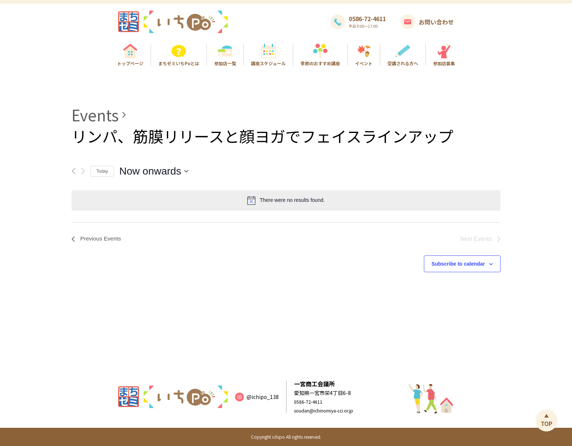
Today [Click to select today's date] (102, 171)
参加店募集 (444, 63)
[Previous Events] (74, 171)
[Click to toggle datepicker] (153, 171)
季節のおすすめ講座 (320, 63)
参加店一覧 (225, 63)
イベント (363, 63)
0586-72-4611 (311, 401)
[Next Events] (83, 171)
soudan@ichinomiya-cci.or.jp (329, 410)
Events (95, 114)
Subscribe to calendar (458, 264)
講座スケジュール (268, 63)
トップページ (130, 63)
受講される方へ (402, 63)
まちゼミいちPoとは (178, 63)
